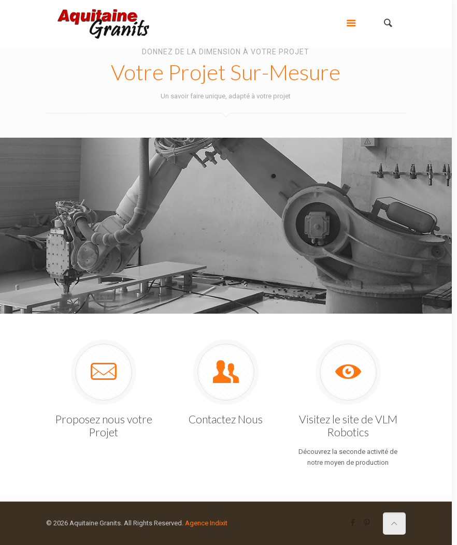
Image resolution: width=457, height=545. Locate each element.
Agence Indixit (206, 523)
